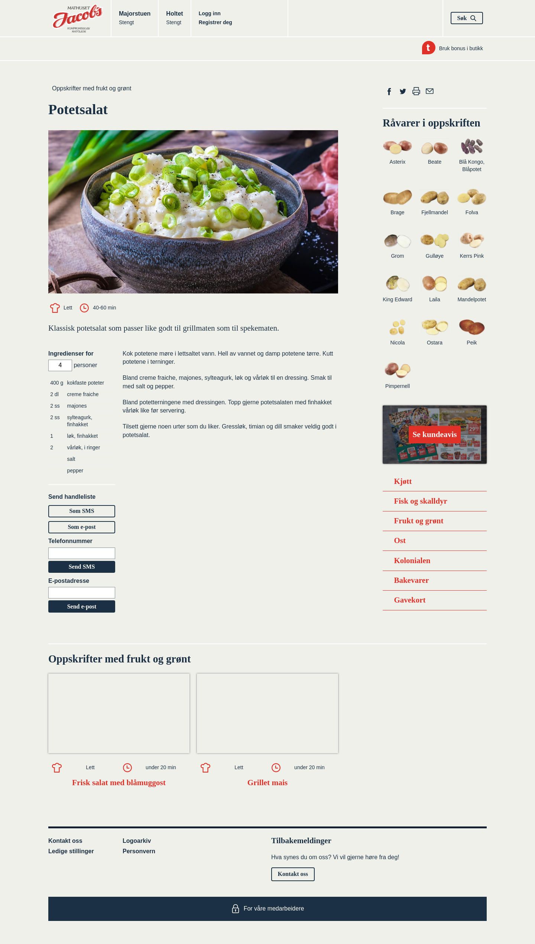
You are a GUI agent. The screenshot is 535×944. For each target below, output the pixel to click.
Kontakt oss (65, 841)
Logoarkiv (137, 841)
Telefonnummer (70, 541)
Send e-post (82, 606)
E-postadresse (68, 581)
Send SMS (82, 566)
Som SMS (81, 511)
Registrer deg (215, 22)
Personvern (139, 851)
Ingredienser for (71, 353)
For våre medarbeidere (267, 908)
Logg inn (210, 13)
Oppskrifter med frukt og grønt (91, 88)
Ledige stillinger (71, 851)
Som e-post (81, 527)
